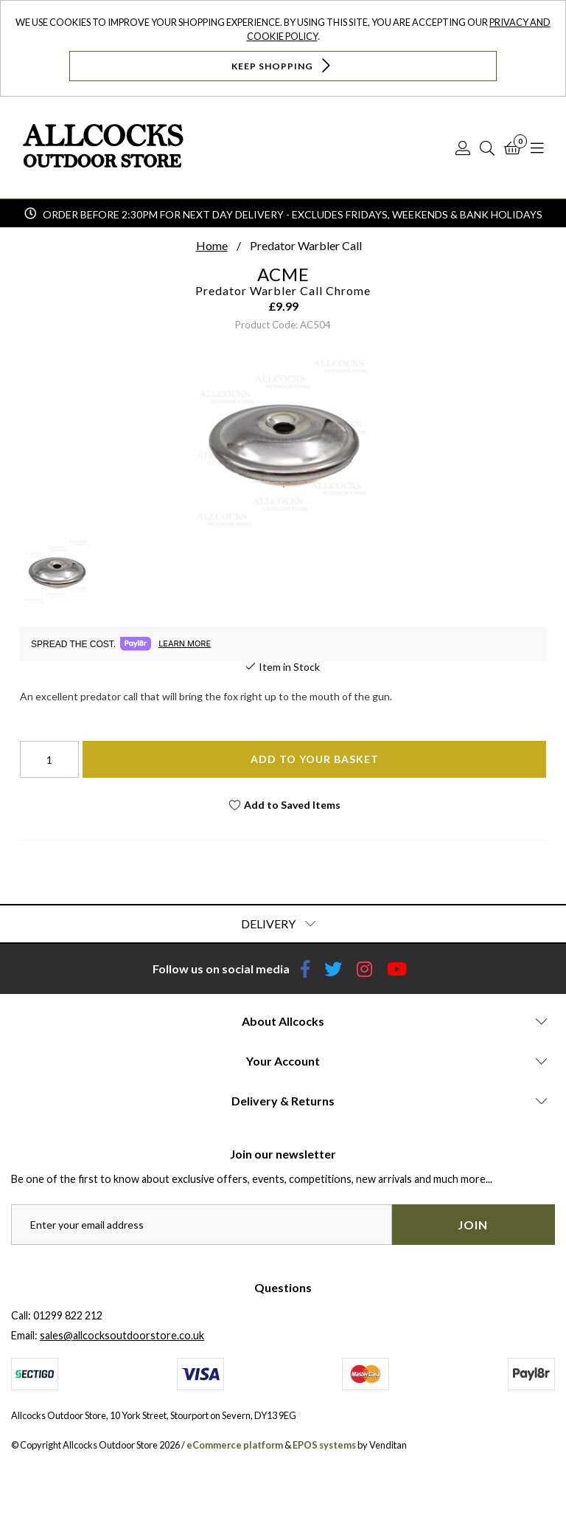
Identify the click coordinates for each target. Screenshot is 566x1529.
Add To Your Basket (315, 759)
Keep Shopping (282, 65)
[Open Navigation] (537, 148)
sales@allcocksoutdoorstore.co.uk (122, 1335)
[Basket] (512, 148)
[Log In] (462, 148)
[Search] (487, 148)
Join (473, 1225)
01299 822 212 (67, 1315)
